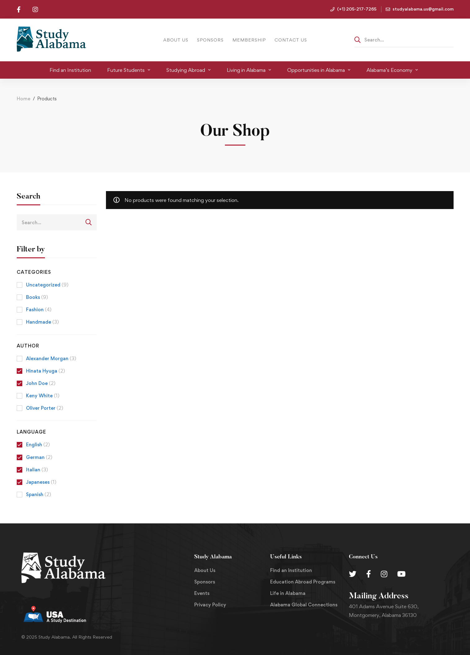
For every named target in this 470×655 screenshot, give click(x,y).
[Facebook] (368, 574)
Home (23, 99)
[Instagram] (384, 574)
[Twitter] (352, 574)
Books (37, 297)
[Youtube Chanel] (401, 574)
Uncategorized (47, 285)
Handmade (42, 322)
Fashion (38, 309)
